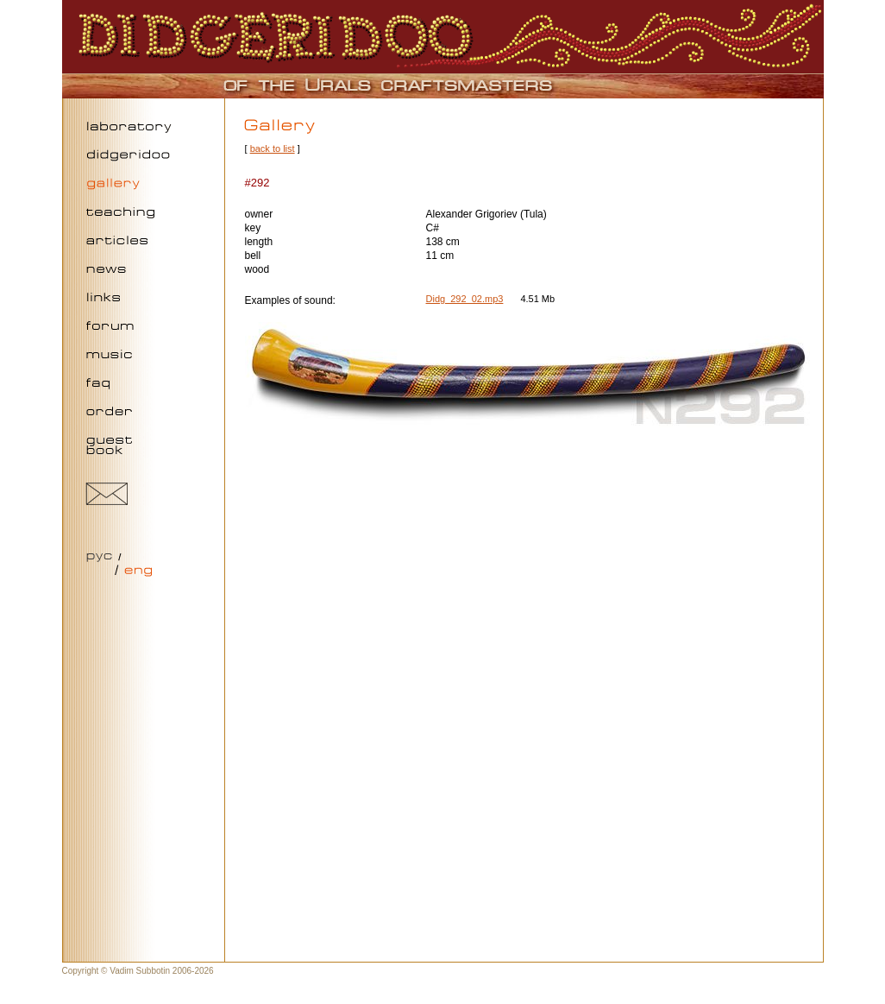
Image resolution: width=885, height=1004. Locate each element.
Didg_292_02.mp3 (465, 299)
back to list (272, 148)
